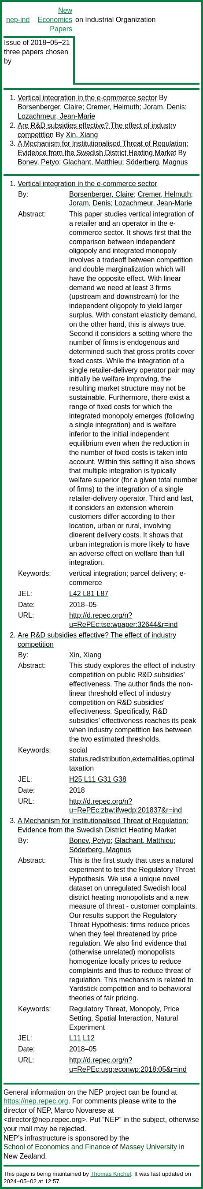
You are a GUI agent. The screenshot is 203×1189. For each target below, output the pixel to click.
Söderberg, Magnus (157, 162)
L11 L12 (82, 1038)
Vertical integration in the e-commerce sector (87, 97)
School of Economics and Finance (57, 1147)
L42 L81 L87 (88, 593)
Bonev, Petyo (38, 162)
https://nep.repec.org (36, 1101)
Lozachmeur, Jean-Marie (56, 116)
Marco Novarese (80, 1110)
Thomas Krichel (110, 1173)
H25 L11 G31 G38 (97, 779)
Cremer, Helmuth (113, 107)
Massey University (148, 1147)
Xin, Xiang (82, 134)
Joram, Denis (164, 107)
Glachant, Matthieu (92, 162)
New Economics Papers (55, 20)
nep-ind (18, 19)
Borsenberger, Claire (50, 107)
